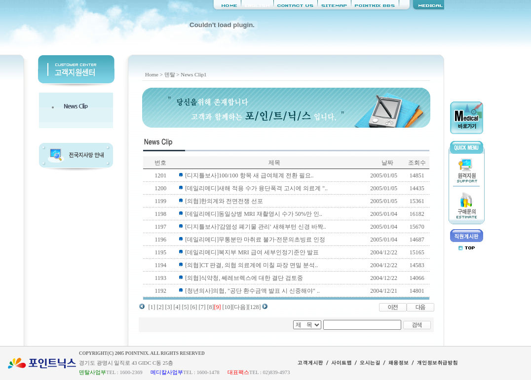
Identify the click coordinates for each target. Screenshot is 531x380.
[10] (227, 307)
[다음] (240, 307)
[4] (177, 307)
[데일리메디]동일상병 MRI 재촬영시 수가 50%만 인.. (253, 213)
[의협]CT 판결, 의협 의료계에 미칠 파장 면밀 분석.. (251, 265)
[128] (254, 307)
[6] (193, 307)
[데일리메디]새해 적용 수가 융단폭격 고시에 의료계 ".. (256, 188)
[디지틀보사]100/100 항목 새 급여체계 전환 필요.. (249, 175)
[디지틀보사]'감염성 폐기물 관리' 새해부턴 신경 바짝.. (255, 226)
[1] (152, 307)
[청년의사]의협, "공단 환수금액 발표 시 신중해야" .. (252, 290)
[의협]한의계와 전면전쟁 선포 (224, 201)
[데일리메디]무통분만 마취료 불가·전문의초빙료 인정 (255, 239)
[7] (202, 307)
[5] (185, 307)
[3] (168, 307)
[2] (160, 307)
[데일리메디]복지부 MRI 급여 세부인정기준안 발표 (252, 252)
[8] (210, 307)
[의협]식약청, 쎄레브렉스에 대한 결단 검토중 (244, 278)
